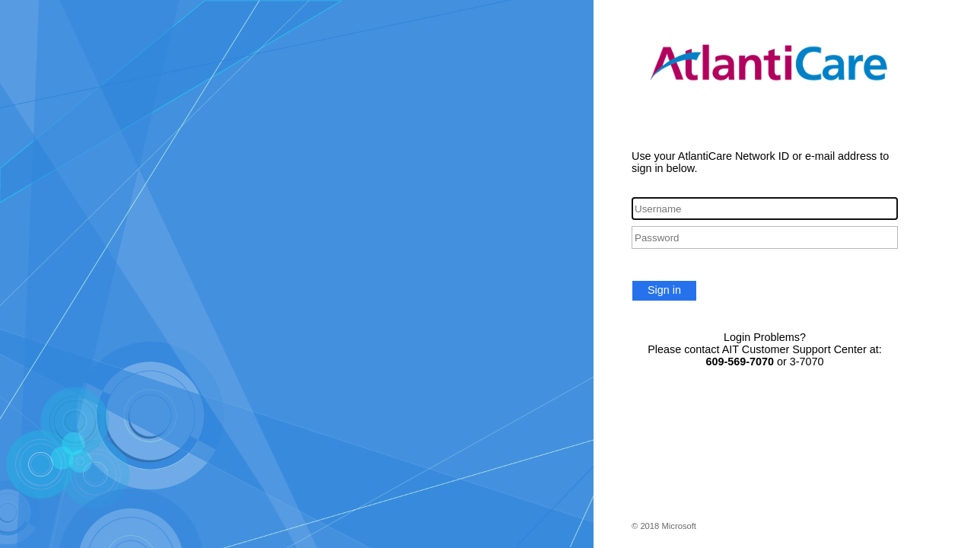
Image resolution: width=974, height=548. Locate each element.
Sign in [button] (664, 290)
